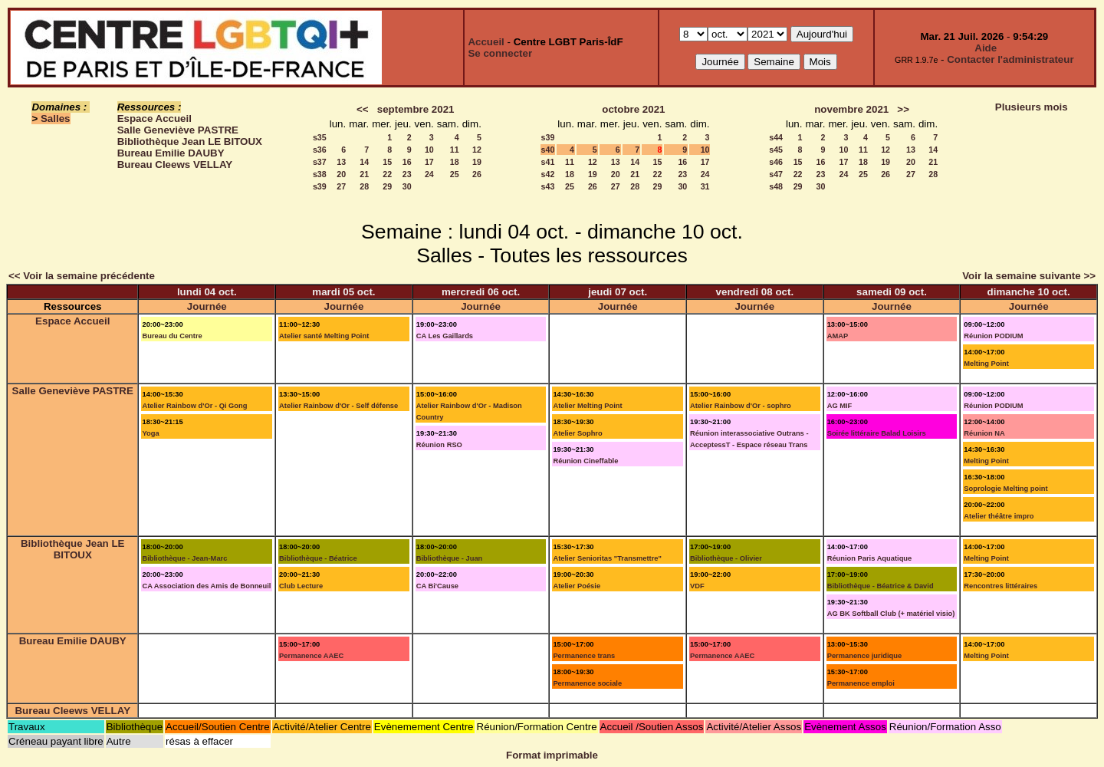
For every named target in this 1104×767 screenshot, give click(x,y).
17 (429, 161)
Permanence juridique (864, 656)
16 (407, 161)
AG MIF (840, 406)
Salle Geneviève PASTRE (177, 130)
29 (387, 186)
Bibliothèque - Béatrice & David (880, 586)
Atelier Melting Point (587, 406)
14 (364, 161)
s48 (776, 186)
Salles (56, 118)
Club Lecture (301, 586)
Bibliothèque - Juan (449, 558)
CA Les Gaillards (444, 336)
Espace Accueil (154, 118)
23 (407, 174)
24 (429, 174)
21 (364, 174)
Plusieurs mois (1031, 107)
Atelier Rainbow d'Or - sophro (740, 406)
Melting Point (986, 363)
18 (454, 161)
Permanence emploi (861, 683)
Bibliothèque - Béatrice (318, 558)
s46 (776, 161)
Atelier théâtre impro (998, 516)
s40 (548, 149)
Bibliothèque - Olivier (726, 558)
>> (903, 109)
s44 (776, 137)
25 (454, 174)
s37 (320, 161)
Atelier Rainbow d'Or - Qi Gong (194, 406)
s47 (776, 174)
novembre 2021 (851, 109)
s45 (776, 149)
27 (341, 186)
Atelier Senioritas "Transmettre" (607, 558)
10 (429, 149)
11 (454, 149)
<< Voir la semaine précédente (81, 275)
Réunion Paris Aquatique (869, 558)
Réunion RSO (439, 445)
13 (341, 161)
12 (476, 149)
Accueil (486, 42)
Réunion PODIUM (993, 336)
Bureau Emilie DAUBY (171, 153)
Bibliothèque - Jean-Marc (184, 558)
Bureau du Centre (172, 336)
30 (407, 186)
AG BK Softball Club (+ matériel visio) (891, 613)
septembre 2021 (416, 109)
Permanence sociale (587, 683)
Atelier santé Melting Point (324, 336)
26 (476, 174)
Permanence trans (584, 656)
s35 (320, 137)
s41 (548, 161)
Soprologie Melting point (1005, 488)
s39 (320, 186)
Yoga (150, 433)
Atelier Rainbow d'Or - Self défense (338, 406)
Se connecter (500, 53)
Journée (207, 306)
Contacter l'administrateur (1010, 59)
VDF (697, 586)
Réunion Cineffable (585, 461)
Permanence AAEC (311, 656)
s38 (320, 174)
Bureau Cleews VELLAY (175, 164)
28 (364, 186)
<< (362, 109)
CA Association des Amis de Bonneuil (206, 586)
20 (341, 174)
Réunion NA (984, 433)
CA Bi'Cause (437, 586)
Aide (985, 48)
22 (387, 174)
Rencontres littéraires (1000, 586)
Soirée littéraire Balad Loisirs (876, 433)
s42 (548, 174)
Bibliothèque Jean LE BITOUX (189, 141)
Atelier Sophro (577, 433)
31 (705, 186)
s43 (548, 186)
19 (476, 161)
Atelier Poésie (576, 586)
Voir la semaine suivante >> (1029, 275)
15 (387, 161)
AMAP (837, 336)
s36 (320, 149)
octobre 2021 (633, 109)
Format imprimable (552, 755)
